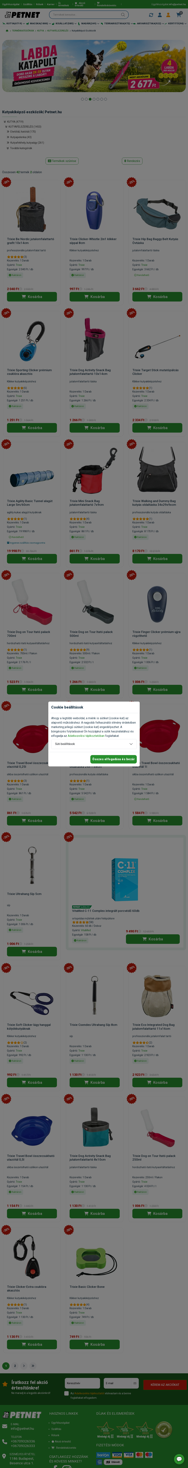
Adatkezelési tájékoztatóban (86, 736)
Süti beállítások (65, 744)
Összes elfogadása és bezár (113, 759)
